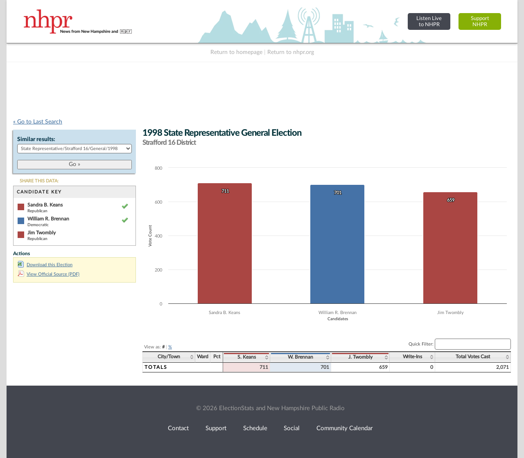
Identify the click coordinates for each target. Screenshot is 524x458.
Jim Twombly (41, 232)
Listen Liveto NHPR (429, 21)
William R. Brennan (48, 218)
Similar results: (36, 139)
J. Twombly (360, 357)
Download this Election (45, 265)
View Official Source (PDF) (48, 274)
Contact (178, 428)
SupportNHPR (480, 21)
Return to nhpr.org (290, 52)
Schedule (255, 428)
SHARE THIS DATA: (39, 181)
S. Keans (246, 357)
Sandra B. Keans (45, 204)
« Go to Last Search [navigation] (37, 122)
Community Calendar (344, 428)
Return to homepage (236, 52)
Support (216, 428)
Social (292, 428)
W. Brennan (300, 357)
